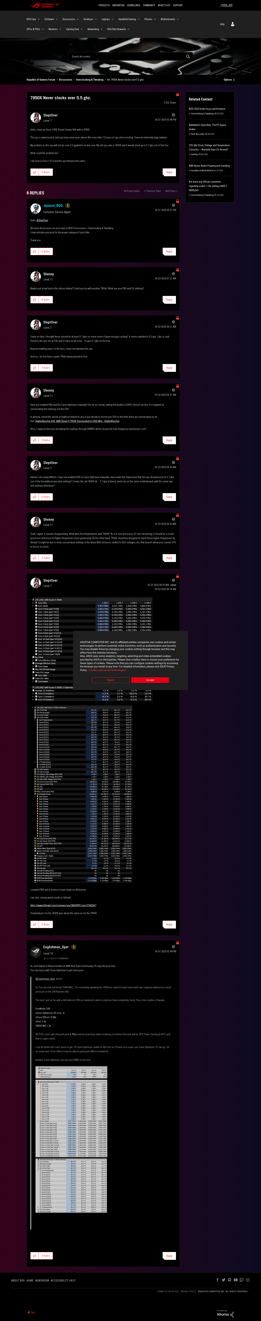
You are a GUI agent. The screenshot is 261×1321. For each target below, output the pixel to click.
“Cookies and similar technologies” (107, 670)
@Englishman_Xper (45, 978)
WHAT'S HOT (164, 5)
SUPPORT (178, 5)
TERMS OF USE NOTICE (168, 1291)
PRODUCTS (104, 5)
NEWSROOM (42, 1280)
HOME (29, 1280)
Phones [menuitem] (148, 19)
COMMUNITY (149, 5)
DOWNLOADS (133, 5)
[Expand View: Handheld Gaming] (138, 19)
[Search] (130, 56)
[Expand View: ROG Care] (38, 19)
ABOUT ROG (18, 1280)
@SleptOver (42, 220)
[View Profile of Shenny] (48, 274)
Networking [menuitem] (93, 29)
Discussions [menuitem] (68, 19)
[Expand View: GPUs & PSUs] (43, 29)
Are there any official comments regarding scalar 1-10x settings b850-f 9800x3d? (208, 186)
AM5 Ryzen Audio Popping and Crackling (209, 165)
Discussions (65, 79)
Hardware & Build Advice (202, 170)
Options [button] (228, 79)
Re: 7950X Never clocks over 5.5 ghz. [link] (125, 79)
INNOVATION (118, 5)
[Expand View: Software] (56, 19)
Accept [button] (150, 680)
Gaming (194, 154)
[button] (35, 172)
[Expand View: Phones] (155, 19)
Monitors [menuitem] (53, 29)
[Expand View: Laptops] (112, 19)
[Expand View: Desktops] (96, 19)
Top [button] (33, 1312)
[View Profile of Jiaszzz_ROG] (53, 205)
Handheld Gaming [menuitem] (127, 19)
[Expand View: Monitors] (60, 29)
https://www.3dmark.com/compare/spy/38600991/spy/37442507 (63, 905)
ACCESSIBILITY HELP (63, 1280)
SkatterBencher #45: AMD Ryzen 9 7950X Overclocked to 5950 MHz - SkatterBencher (77, 421)
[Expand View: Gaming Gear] (81, 29)
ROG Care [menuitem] (31, 19)
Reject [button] (110, 680)
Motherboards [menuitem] (168, 19)
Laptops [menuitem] (106, 19)
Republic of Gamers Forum (41, 79)
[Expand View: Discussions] (78, 19)
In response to (57, 958)
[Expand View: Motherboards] (178, 19)
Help (222, 24)
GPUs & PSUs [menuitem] (33, 29)
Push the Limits (197, 134)
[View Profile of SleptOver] (50, 115)
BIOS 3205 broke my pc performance (207, 108)
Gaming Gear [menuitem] (72, 29)
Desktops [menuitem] (88, 19)
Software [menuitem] (49, 19)
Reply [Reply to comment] (169, 251)
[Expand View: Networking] (101, 29)
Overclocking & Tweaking (90, 79)
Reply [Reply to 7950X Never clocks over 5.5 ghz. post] (169, 172)
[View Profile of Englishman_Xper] (56, 947)
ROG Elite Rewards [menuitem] (116, 29)
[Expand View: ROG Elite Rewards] (128, 29)
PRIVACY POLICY (188, 1291)
